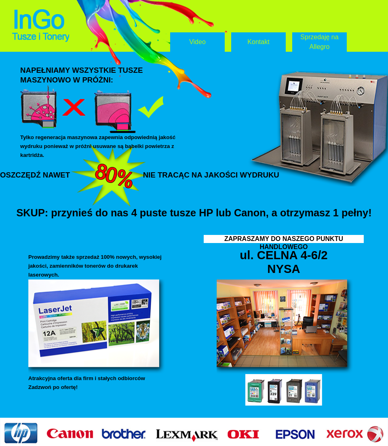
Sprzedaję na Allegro (319, 42)
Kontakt (258, 41)
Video (197, 41)
